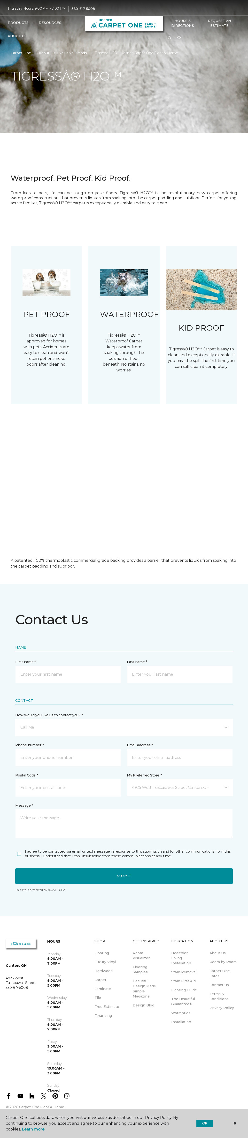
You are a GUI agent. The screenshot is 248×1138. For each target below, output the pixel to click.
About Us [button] (17, 36)
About (44, 53)
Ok (204, 1123)
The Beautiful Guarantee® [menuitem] (183, 1001)
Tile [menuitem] (97, 998)
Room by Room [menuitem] (223, 962)
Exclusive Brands (72, 53)
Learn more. (33, 1129)
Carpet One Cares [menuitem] (219, 973)
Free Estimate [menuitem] (106, 1007)
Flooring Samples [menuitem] (140, 969)
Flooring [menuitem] (101, 953)
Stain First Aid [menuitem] (183, 981)
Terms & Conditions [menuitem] (219, 996)
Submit (124, 876)
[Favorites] (179, 38)
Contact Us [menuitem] (219, 985)
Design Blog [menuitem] (143, 1005)
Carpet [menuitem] (100, 980)
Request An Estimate (219, 23)
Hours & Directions (182, 23)
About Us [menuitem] (217, 953)
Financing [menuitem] (103, 1015)
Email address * (140, 745)
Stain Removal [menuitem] (183, 972)
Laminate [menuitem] (102, 989)
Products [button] (18, 23)
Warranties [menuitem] (180, 1013)
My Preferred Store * (144, 775)
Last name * (137, 662)
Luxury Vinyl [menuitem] (105, 962)
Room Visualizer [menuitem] (141, 955)
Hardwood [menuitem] (103, 971)
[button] (169, 38)
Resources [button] (50, 23)
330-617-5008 (83, 9)
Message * (24, 805)
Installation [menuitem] (181, 1022)
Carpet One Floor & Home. (42, 1107)
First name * (25, 662)
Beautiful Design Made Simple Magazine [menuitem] (144, 988)
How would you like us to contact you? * (49, 715)
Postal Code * (26, 775)
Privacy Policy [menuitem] (221, 1008)
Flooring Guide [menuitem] (184, 990)
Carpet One (21, 53)
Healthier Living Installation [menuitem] (181, 958)
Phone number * (29, 745)
